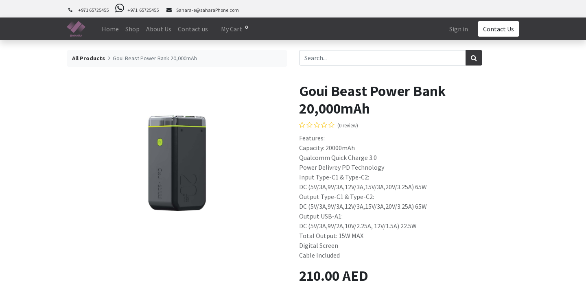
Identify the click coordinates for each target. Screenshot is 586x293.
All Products (88, 58)
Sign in (458, 29)
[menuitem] (110, 29)
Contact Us (498, 29)
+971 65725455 (93, 10)
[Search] (474, 58)
